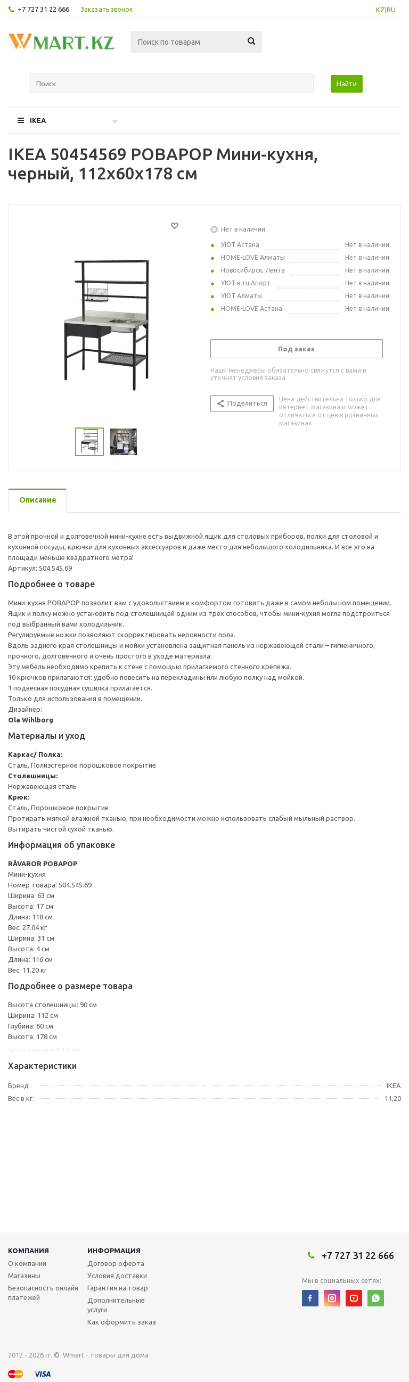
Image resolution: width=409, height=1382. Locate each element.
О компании (27, 1263)
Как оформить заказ (121, 1322)
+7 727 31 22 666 (43, 9)
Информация (114, 1250)
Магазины (24, 1275)
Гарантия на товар (117, 1287)
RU (391, 9)
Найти (347, 83)
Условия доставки (117, 1275)
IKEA (38, 120)
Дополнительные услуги (116, 1304)
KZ (380, 9)
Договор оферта (115, 1263)
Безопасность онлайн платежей (43, 1292)
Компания (28, 1250)
